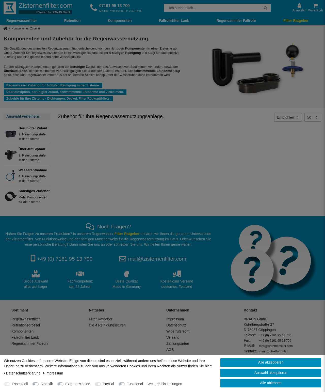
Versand (172, 337)
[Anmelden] (299, 8)
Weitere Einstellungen (165, 384)
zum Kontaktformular (273, 351)
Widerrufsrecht (177, 331)
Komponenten (120, 21)
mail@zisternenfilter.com (157, 259)
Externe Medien (77, 384)
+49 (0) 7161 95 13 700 (65, 259)
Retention (72, 21)
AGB (170, 350)
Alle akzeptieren (271, 362)
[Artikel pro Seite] (312, 117)
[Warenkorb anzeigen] (315, 8)
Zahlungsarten (177, 343)
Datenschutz (176, 325)
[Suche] (265, 8)
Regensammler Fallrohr (236, 21)
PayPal (108, 384)
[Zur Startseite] (38, 8)
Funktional (135, 384)
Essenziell (20, 384)
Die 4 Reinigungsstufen (107, 325)
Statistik (46, 384)
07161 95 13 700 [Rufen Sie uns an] (114, 6)
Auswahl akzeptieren (270, 373)
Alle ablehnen (271, 383)
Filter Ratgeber (295, 21)
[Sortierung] (288, 117)
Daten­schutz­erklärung (23, 373)
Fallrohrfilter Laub (174, 21)
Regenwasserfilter (21, 21)
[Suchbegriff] (212, 8)
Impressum (175, 319)
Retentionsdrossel (25, 325)
